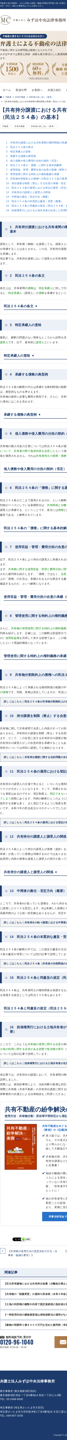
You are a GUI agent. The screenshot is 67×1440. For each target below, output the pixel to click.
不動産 (8, 97)
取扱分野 (21, 89)
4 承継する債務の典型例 (21, 156)
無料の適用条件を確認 (39, 78)
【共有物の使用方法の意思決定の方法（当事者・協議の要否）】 (32, 1253)
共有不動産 (20, 97)
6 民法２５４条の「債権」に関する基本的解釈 (34, 165)
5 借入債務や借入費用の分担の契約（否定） (32, 160)
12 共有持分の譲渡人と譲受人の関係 (28, 192)
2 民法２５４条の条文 (19, 147)
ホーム (7, 89)
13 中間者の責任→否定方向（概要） (28, 196)
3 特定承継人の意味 (18, 151)
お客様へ (37, 89)
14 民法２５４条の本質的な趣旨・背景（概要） (34, 201)
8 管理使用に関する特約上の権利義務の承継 (32, 174)
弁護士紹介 (54, 89)
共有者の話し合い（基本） (41, 97)
